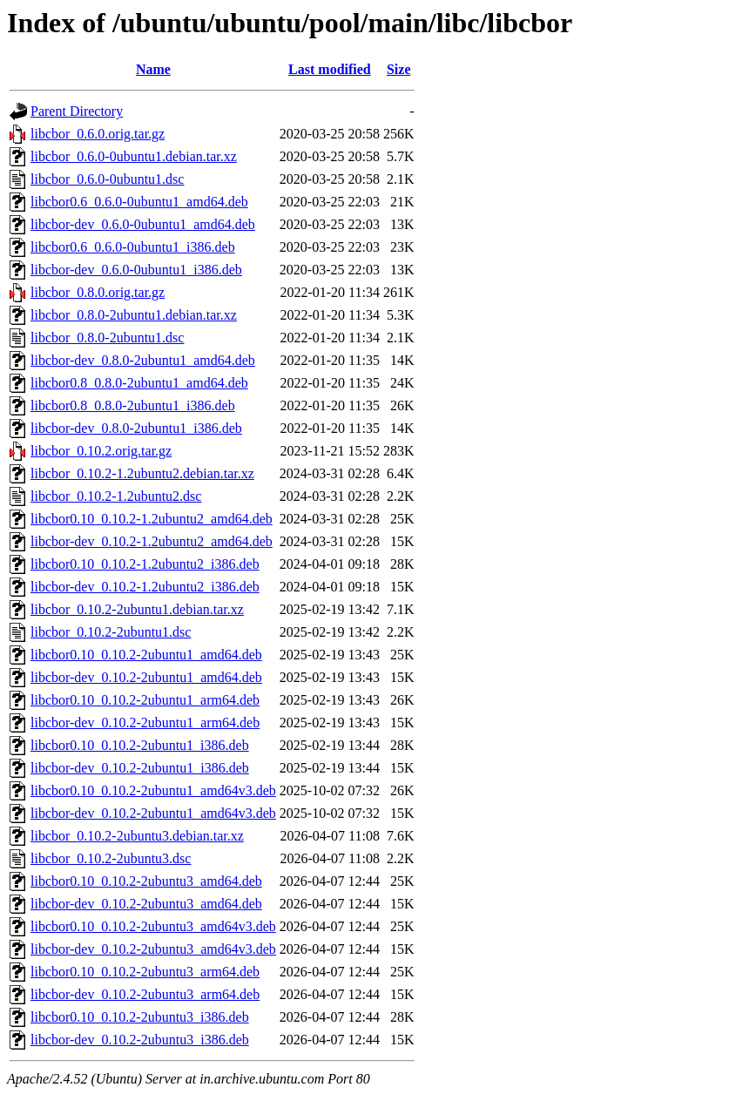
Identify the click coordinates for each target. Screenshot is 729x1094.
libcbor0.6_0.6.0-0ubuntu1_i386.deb (132, 247)
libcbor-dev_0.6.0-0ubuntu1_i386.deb (136, 269)
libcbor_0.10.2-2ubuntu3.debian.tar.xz (137, 835)
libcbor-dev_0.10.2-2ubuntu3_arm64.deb (145, 994)
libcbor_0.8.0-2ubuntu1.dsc (107, 337)
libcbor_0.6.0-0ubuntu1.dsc (107, 179)
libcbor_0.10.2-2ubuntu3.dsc (110, 858)
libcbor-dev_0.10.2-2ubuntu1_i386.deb (139, 767)
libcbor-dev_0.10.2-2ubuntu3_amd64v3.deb (153, 949)
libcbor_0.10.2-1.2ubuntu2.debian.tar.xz (142, 473)
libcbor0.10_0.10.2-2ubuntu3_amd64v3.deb (153, 926)
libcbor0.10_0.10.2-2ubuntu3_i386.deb (139, 1017)
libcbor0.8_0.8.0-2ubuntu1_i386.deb (132, 405)
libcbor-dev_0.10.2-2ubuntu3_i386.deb (139, 1039)
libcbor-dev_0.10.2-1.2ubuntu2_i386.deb (145, 586)
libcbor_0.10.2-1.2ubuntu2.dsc (115, 496)
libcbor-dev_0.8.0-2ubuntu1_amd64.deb (142, 360)
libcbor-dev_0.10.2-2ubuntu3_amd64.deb (146, 903)
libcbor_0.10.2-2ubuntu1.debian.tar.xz (137, 609)
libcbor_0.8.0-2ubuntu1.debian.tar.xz (133, 314)
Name (153, 69)
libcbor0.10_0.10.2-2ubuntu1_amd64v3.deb (153, 790)
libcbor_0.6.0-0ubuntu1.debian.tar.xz (133, 156)
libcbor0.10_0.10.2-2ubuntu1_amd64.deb (146, 654)
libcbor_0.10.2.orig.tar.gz (101, 450)
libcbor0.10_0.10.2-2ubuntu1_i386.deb (139, 745)
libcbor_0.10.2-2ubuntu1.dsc (110, 632)
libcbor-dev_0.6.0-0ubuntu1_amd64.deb (142, 224)
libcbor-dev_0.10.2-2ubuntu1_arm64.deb (145, 722)
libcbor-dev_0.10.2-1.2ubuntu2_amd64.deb (151, 541)
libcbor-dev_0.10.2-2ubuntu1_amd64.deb (146, 677)
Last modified (329, 69)
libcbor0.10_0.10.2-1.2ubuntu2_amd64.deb (151, 518)
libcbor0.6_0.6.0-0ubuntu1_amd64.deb (139, 201)
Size (399, 69)
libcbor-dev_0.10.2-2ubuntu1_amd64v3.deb (153, 813)
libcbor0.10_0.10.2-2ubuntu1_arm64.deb (145, 699)
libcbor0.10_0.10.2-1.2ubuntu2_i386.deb (145, 564)
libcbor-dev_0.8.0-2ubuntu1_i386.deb (136, 428)
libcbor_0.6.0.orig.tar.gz (97, 133)
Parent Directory (76, 111)
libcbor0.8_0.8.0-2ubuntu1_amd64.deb (139, 382)
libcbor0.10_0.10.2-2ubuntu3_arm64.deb (145, 971)
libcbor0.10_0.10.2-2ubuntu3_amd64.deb (146, 881)
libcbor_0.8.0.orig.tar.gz (97, 292)
